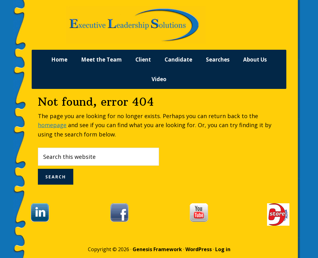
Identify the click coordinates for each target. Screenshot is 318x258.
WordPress (198, 249)
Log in (222, 249)
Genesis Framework (157, 249)
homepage (52, 125)
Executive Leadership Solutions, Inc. (159, 25)
